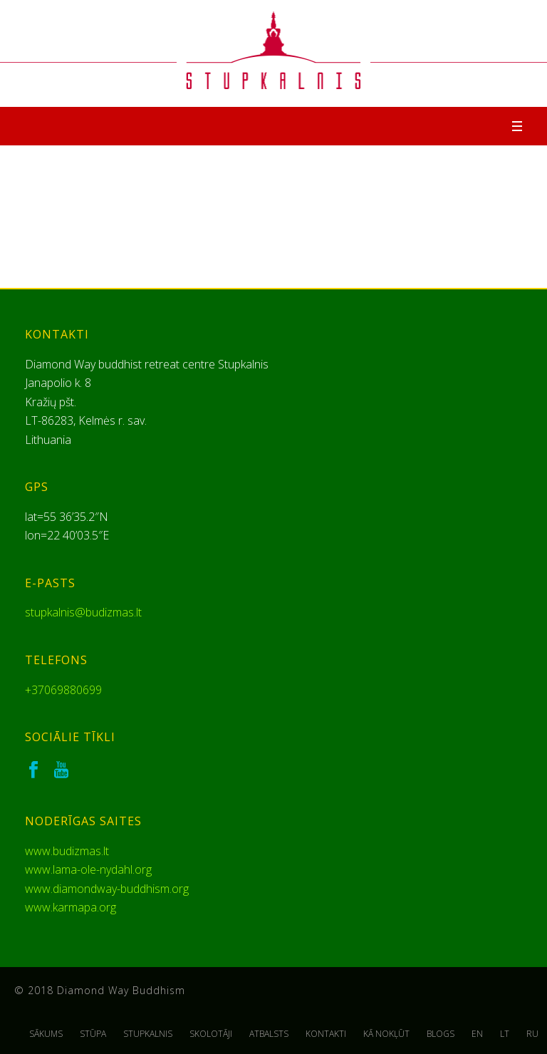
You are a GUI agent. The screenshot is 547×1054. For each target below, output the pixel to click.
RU (532, 1034)
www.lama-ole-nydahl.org (88, 869)
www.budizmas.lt (67, 851)
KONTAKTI (326, 1034)
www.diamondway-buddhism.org (107, 889)
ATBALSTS (268, 1034)
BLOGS (440, 1034)
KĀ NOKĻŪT (386, 1034)
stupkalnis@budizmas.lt (83, 612)
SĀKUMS (46, 1034)
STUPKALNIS (147, 1034)
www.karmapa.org (70, 907)
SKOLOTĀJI (210, 1034)
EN (477, 1034)
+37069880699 (63, 690)
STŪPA (93, 1034)
